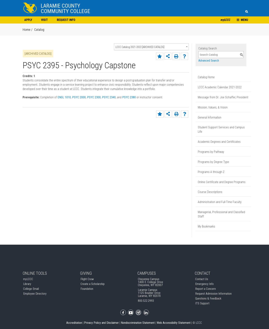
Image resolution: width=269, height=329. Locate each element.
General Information (209, 117)
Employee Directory (35, 293)
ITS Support (202, 303)
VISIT (44, 20)
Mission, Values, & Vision (213, 107)
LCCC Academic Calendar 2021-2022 (220, 87)
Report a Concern (205, 289)
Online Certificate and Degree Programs (221, 182)
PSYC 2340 (109, 97)
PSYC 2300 (94, 97)
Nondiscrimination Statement (138, 323)
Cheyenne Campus (150, 282)
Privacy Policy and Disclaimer (101, 323)
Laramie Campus (149, 293)
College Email (31, 289)
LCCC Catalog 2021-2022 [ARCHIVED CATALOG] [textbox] (139, 47)
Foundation (87, 289)
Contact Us (201, 279)
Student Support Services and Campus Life (221, 129)
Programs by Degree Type (213, 162)
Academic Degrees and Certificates (219, 142)
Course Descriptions (210, 192)
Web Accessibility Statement (174, 323)
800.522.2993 (146, 301)
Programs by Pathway (211, 152)
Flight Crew (87, 279)
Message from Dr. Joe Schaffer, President (223, 97)
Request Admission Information (213, 293)
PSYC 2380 (129, 97)
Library (27, 284)
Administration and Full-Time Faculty (220, 202)
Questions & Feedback (208, 298)
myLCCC (225, 20)
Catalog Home (206, 77)
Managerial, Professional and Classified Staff (221, 214)
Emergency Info (204, 284)
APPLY (28, 20)
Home (27, 30)
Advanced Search (208, 60)
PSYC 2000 (79, 97)
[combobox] (151, 46)
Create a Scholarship (93, 284)
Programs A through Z (211, 172)
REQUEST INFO (66, 20)
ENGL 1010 (64, 97)
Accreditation (74, 323)
